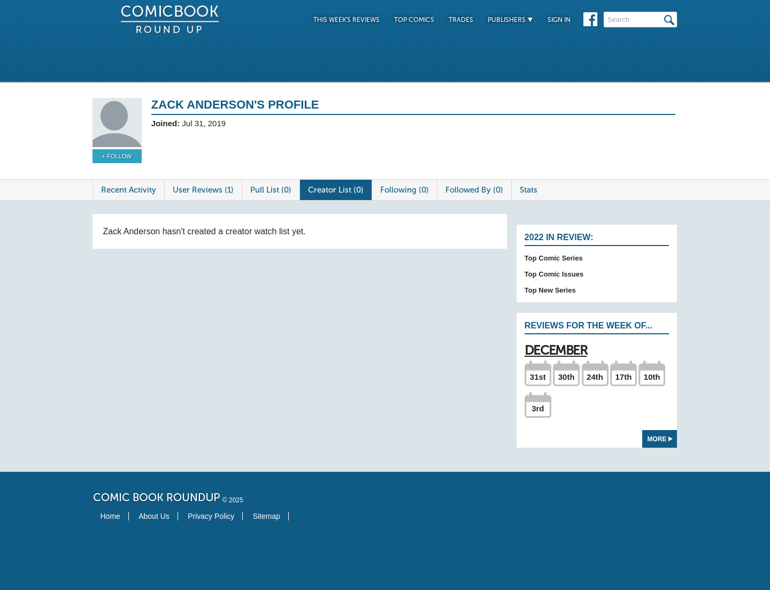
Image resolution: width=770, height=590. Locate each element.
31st (538, 376)
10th (652, 376)
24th (595, 376)
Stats (528, 190)
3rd (538, 408)
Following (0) (404, 190)
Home (110, 516)
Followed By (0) (474, 190)
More (660, 439)
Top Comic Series (554, 258)
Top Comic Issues (554, 274)
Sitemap (266, 516)
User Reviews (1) (203, 190)
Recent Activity (128, 190)
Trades (461, 20)
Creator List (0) (336, 190)
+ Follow (117, 156)
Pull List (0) (270, 190)
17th (623, 376)
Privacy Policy (211, 516)
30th (566, 376)
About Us (154, 516)
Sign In (559, 20)
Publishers (510, 20)
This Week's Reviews (346, 20)
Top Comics (414, 20)
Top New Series (550, 290)
